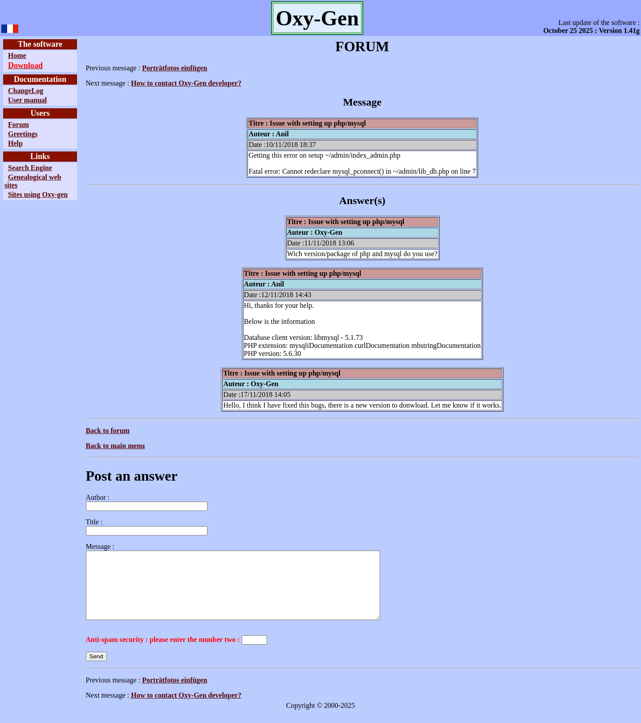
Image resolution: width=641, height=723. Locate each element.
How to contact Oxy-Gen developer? (185, 83)
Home (17, 55)
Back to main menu (115, 445)
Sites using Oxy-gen (38, 194)
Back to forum (107, 430)
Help (15, 143)
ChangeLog (25, 90)
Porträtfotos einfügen (174, 68)
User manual (27, 100)
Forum (18, 124)
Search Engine (30, 168)
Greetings (22, 134)
